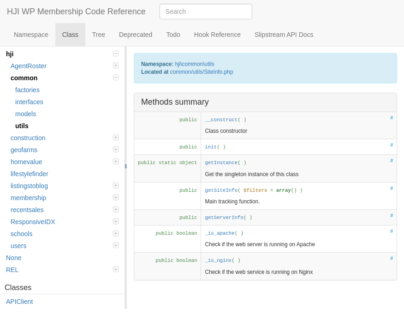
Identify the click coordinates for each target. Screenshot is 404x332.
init (211, 147)
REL (62, 269)
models (25, 114)
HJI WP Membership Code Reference (76, 11)
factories (27, 90)
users (65, 245)
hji (62, 54)
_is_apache (219, 233)
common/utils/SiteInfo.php (201, 72)
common (65, 78)
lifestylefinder (29, 174)
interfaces (29, 102)
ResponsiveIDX (65, 221)
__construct (221, 120)
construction (65, 138)
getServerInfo (224, 217)
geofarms (65, 150)
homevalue (65, 162)
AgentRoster (65, 66)
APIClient (19, 301)
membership (65, 198)
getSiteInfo (221, 190)
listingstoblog (65, 186)
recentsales (65, 209)
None (13, 257)
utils (22, 126)
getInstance (221, 163)
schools (65, 233)
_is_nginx (218, 260)
